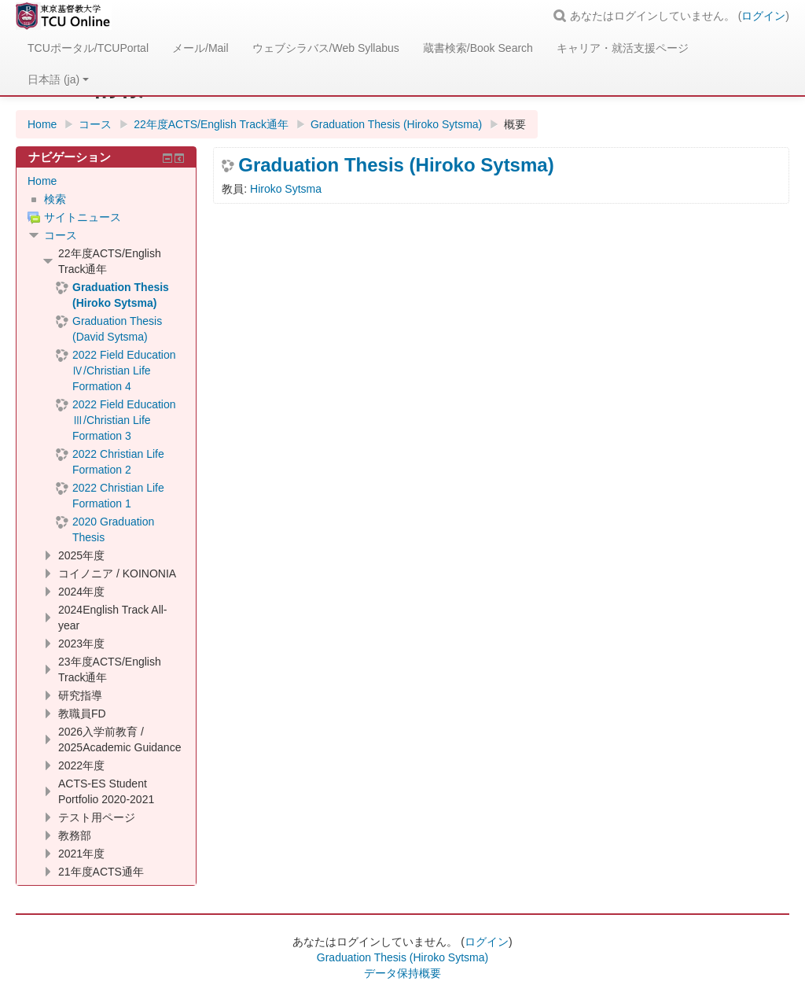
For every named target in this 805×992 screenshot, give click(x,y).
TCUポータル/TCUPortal (88, 48)
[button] (562, 16)
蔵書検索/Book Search (478, 48)
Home (42, 181)
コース (60, 235)
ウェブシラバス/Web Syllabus (325, 48)
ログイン (763, 15)
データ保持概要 (402, 973)
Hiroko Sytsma (286, 189)
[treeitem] (106, 181)
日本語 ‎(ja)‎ (58, 79)
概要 (515, 124)
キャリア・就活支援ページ (623, 48)
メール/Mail (200, 48)
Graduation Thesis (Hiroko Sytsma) (395, 165)
